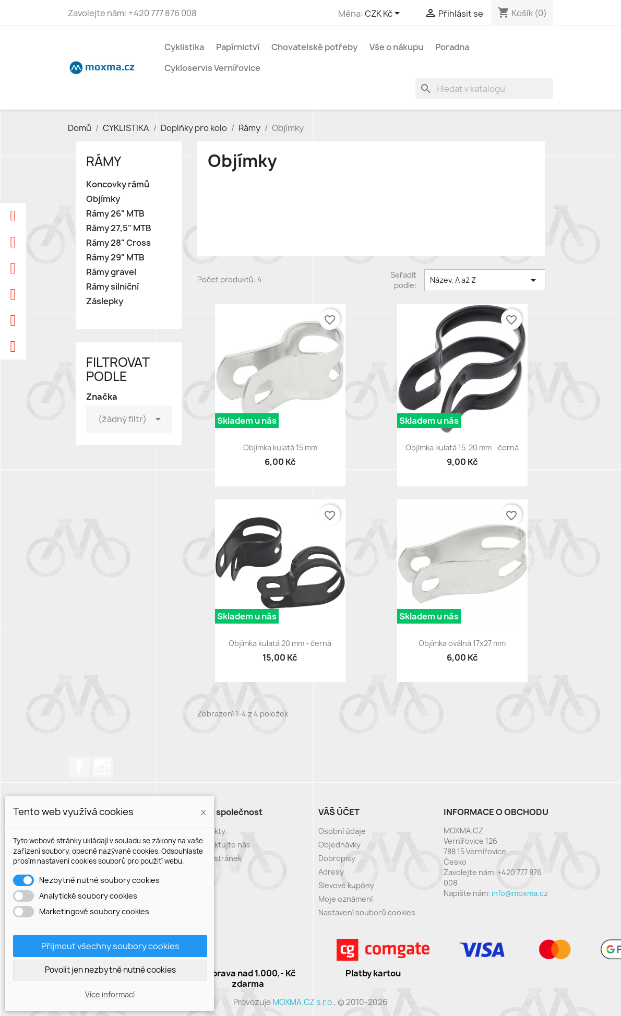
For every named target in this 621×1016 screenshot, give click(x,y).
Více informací (110, 994)
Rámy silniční (112, 286)
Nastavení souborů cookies (366, 912)
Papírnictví (237, 47)
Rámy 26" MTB (115, 213)
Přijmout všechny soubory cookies (110, 946)
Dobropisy (336, 858)
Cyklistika (184, 47)
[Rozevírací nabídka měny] (384, 14)
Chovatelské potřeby (314, 47)
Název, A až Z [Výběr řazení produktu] (485, 280)
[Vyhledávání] (484, 88)
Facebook (79, 767)
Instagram (102, 767)
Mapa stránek (217, 858)
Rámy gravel (111, 272)
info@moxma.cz (520, 893)
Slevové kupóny (346, 885)
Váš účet (339, 812)
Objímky (103, 199)
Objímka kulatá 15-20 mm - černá (462, 447)
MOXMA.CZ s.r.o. (303, 1002)
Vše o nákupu (396, 47)
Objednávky (339, 845)
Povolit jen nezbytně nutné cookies (110, 969)
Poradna (452, 47)
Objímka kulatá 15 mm (280, 447)
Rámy (103, 161)
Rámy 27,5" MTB (118, 228)
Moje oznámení (345, 899)
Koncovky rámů (117, 184)
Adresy (331, 872)
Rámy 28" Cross (118, 242)
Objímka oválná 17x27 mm (462, 643)
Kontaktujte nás (221, 845)
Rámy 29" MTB (115, 257)
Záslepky (104, 301)
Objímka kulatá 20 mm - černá (280, 643)
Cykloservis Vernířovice (212, 68)
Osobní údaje (342, 831)
